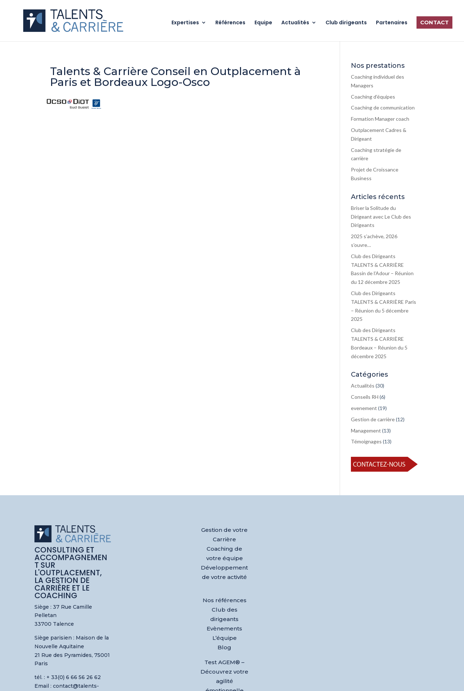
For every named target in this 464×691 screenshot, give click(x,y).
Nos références (224, 600)
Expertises (185, 23)
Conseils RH (364, 397)
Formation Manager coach (380, 119)
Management (366, 430)
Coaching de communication (383, 107)
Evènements (224, 628)
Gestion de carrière (373, 419)
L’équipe (224, 637)
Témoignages (366, 441)
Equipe (263, 23)
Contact (434, 22)
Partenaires (391, 23)
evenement (364, 408)
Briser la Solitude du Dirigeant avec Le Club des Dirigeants (381, 216)
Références (230, 23)
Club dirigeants (346, 23)
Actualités (295, 23)
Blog (224, 647)
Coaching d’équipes (373, 97)
